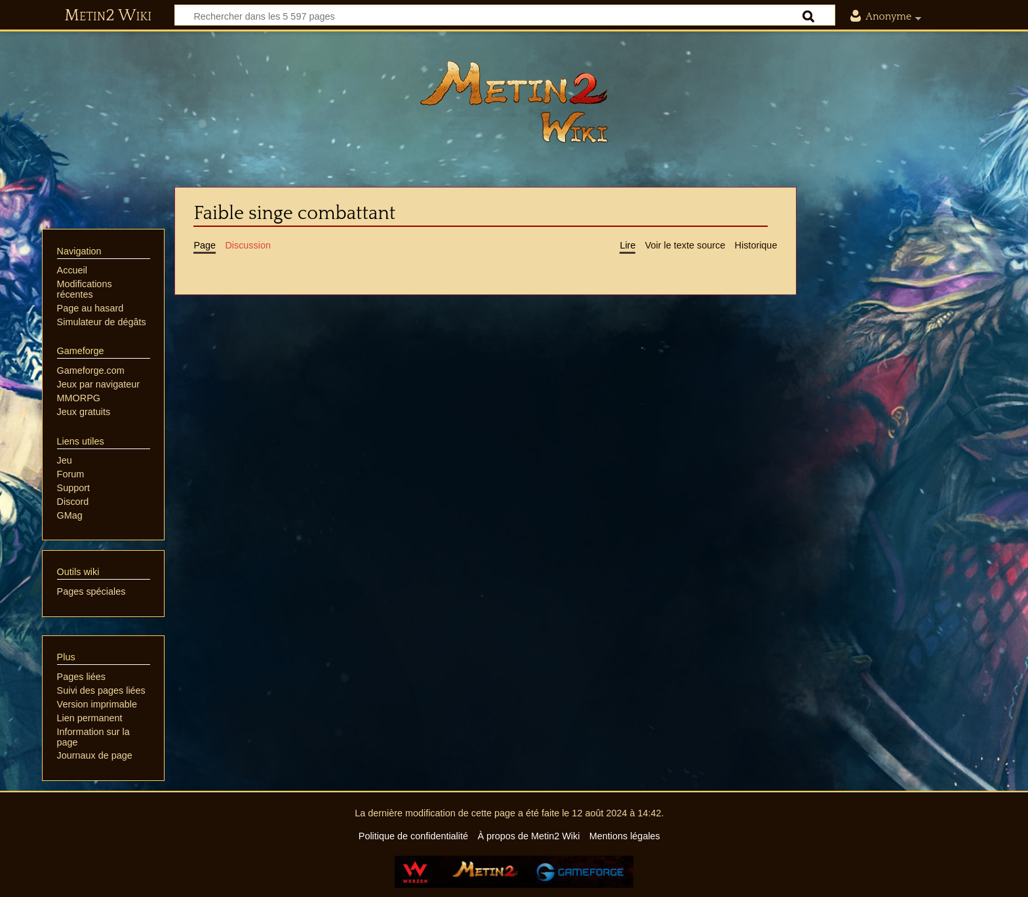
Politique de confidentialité (413, 836)
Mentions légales (624, 836)
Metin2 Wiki (107, 16)
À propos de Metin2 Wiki (528, 836)
